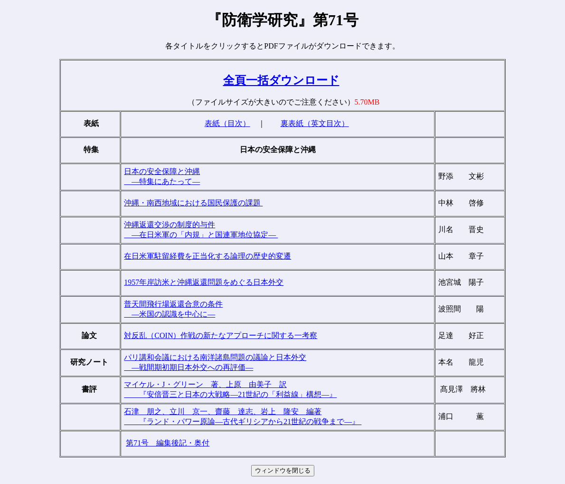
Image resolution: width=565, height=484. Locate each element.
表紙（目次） (227, 123)
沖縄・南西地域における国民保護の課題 (193, 203)
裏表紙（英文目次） (315, 123)
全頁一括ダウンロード (281, 80)
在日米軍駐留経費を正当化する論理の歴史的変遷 (207, 256)
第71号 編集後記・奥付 (167, 443)
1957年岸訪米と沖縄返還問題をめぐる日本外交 (203, 282)
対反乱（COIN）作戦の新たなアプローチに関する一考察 (220, 335)
